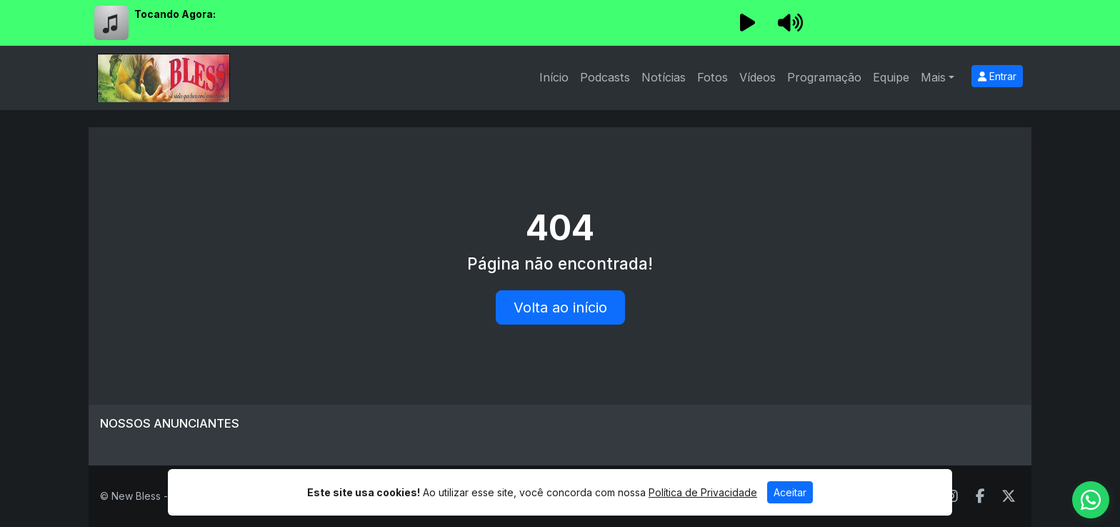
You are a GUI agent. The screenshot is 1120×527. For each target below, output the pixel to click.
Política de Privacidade (703, 492)
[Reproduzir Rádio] (747, 23)
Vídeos (757, 77)
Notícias (663, 77)
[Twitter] (1008, 496)
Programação (824, 77)
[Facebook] (980, 496)
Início (554, 77)
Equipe (891, 77)
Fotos (712, 77)
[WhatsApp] (1090, 499)
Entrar (997, 76)
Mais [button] (933, 77)
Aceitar (790, 492)
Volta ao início (560, 307)
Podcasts (605, 77)
